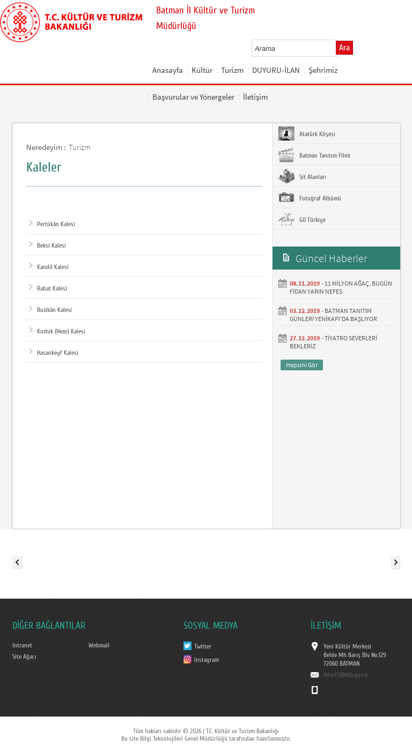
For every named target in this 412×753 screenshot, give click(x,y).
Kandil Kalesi (49, 267)
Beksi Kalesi (47, 245)
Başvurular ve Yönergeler (193, 97)
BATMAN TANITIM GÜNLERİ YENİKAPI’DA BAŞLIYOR (333, 315)
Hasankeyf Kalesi (53, 352)
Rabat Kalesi (48, 288)
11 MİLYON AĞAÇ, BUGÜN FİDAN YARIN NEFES (341, 287)
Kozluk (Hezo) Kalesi (57, 331)
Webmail (99, 645)
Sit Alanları (302, 176)
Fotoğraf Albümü (309, 197)
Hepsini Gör (302, 365)
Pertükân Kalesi (52, 224)
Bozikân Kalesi (50, 309)
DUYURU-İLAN (276, 70)
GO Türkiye (302, 219)
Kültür (202, 70)
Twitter (202, 646)
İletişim (255, 97)
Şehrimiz (322, 70)
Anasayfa (167, 70)
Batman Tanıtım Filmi (314, 154)
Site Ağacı (24, 656)
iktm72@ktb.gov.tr (346, 675)
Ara (344, 48)
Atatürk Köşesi (306, 133)
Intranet (22, 645)
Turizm (232, 70)
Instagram (206, 659)
